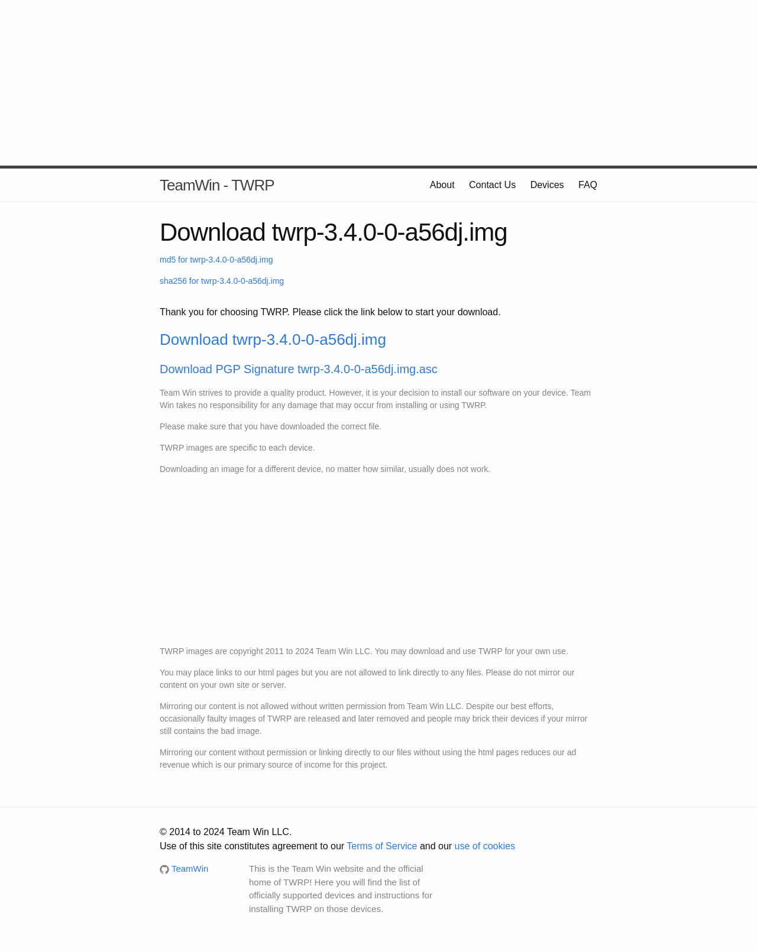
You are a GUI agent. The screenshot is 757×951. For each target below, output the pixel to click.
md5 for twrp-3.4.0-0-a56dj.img (216, 259)
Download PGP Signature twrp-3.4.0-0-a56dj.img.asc (299, 369)
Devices (547, 185)
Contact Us (492, 185)
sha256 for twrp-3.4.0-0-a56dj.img (222, 281)
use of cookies (485, 846)
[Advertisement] (378, 83)
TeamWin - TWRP (217, 185)
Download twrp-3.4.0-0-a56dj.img (273, 339)
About (442, 185)
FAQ (587, 185)
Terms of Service (382, 846)
